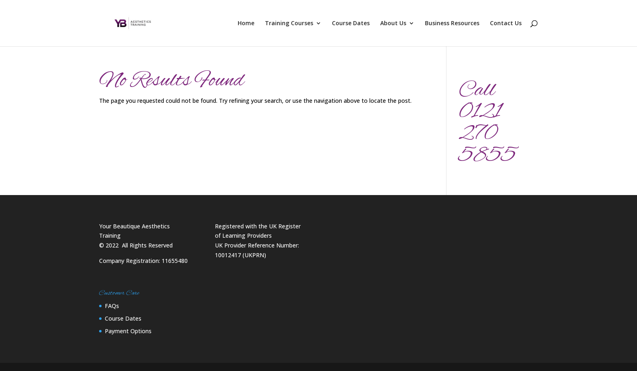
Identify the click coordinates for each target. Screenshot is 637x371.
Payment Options (128, 331)
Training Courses (289, 23)
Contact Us (506, 23)
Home (246, 23)
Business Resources (452, 23)
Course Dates (351, 23)
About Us (393, 23)
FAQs (112, 306)
